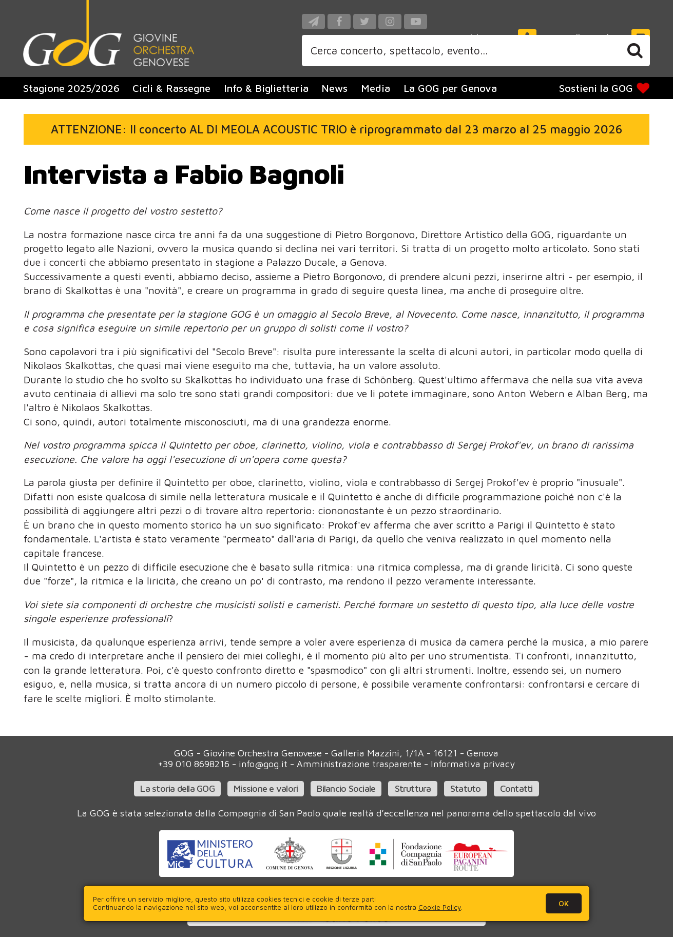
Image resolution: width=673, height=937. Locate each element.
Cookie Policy (439, 907)
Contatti (516, 788)
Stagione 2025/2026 (71, 88)
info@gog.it (263, 763)
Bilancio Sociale (346, 788)
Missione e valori (266, 788)
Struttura (413, 788)
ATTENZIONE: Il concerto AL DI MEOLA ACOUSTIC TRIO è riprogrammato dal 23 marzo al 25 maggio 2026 (336, 129)
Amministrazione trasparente (359, 763)
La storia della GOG (177, 788)
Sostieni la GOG (605, 88)
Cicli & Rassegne (171, 88)
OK (564, 903)
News (334, 88)
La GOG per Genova (450, 88)
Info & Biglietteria (266, 88)
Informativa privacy (473, 763)
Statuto (465, 788)
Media (375, 88)
